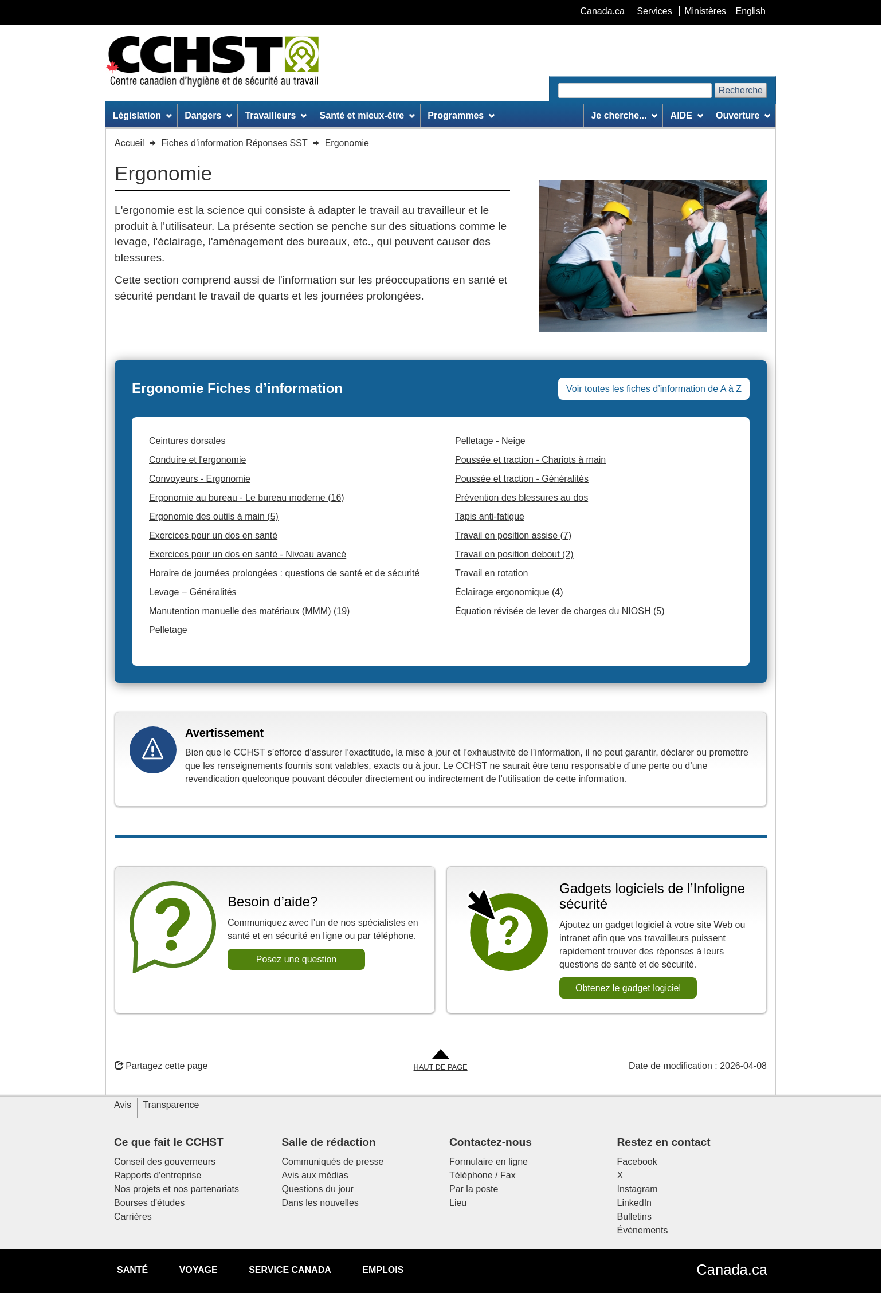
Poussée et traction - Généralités (522, 479)
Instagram (637, 1189)
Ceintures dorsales (187, 441)
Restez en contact (664, 1142)
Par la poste (473, 1189)
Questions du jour (318, 1189)
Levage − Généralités (193, 592)
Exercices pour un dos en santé (213, 535)
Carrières (133, 1216)
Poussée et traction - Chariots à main (530, 460)
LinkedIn (634, 1203)
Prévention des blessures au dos (521, 497)
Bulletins (634, 1216)
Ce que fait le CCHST (169, 1142)
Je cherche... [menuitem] (624, 115)
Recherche (741, 90)
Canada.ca (731, 1269)
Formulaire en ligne (488, 1161)
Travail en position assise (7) (513, 535)
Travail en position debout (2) (514, 554)
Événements (642, 1230)
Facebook (637, 1161)
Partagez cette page (161, 1066)
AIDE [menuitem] (687, 115)
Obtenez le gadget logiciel (628, 988)
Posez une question (296, 959)
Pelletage (168, 630)
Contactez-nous (490, 1142)
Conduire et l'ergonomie (197, 460)
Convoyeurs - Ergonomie (199, 479)
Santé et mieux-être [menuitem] (367, 115)
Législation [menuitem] (142, 115)
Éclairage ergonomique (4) (509, 592)
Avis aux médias (315, 1175)
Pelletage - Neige (490, 441)
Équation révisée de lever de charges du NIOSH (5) (560, 611)
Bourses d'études (149, 1203)
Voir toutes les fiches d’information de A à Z (654, 389)
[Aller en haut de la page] (441, 1060)
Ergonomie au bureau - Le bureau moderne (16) (246, 497)
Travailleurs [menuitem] (276, 115)
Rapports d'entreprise (157, 1175)
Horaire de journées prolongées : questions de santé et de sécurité (284, 573)
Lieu (457, 1203)
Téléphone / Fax (482, 1175)
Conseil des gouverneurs (164, 1161)
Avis (122, 1105)
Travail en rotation (491, 573)
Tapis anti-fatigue (489, 516)
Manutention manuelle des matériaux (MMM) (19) (249, 611)
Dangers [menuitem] (208, 115)
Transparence (171, 1105)
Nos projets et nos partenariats (176, 1189)
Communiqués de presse (333, 1161)
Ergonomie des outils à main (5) (214, 516)
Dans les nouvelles (320, 1203)
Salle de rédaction (329, 1142)
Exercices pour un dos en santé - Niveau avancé (247, 554)
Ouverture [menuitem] (743, 115)
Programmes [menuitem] (461, 115)
